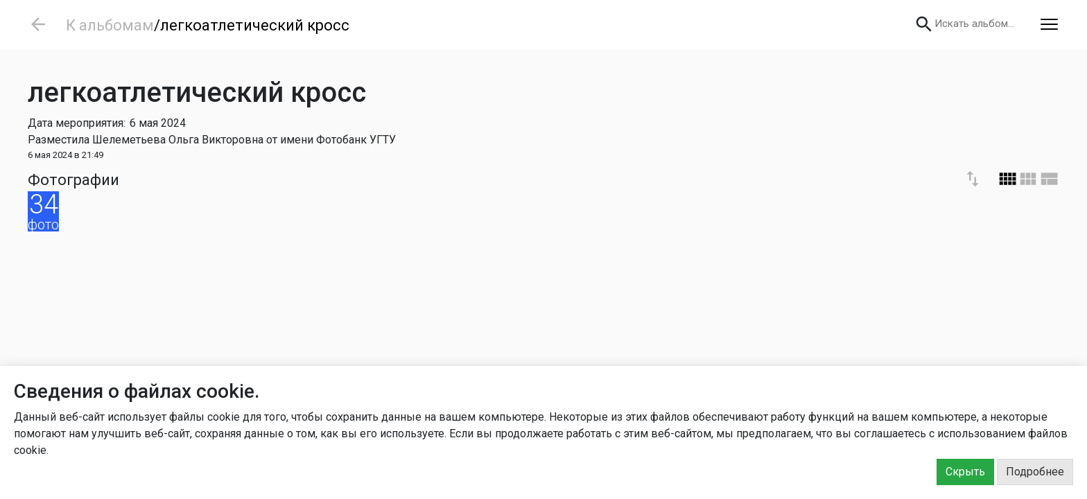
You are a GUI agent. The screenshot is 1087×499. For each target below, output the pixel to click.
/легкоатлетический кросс (251, 25)
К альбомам (110, 25)
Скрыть (965, 471)
